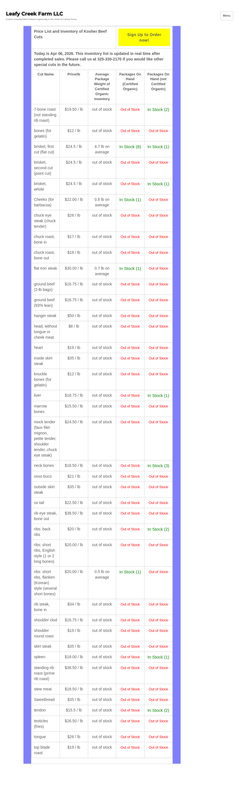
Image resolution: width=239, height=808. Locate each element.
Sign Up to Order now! (144, 37)
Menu (226, 15)
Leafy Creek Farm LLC (34, 14)
